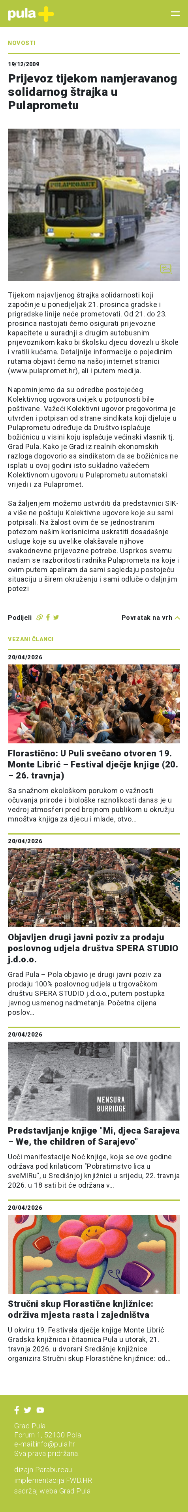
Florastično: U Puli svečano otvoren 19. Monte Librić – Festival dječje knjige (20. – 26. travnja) (93, 764)
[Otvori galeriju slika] (166, 269)
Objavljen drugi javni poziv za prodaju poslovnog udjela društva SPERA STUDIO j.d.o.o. (93, 948)
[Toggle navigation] (173, 13)
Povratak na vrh (151, 617)
